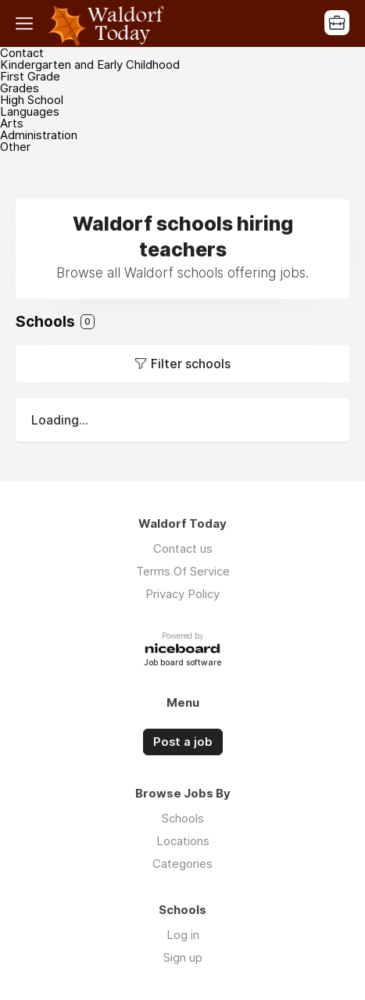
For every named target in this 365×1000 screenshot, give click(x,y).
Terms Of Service (183, 571)
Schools (183, 818)
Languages (29, 111)
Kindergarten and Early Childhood (90, 64)
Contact (22, 52)
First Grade (30, 76)
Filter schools (191, 363)
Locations (182, 840)
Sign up (182, 957)
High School (31, 99)
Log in (182, 934)
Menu (27, 23)
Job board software (182, 663)
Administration (38, 134)
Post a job (183, 742)
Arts (11, 123)
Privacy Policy (182, 593)
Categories (182, 863)
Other (15, 146)
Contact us (183, 548)
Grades (19, 88)
